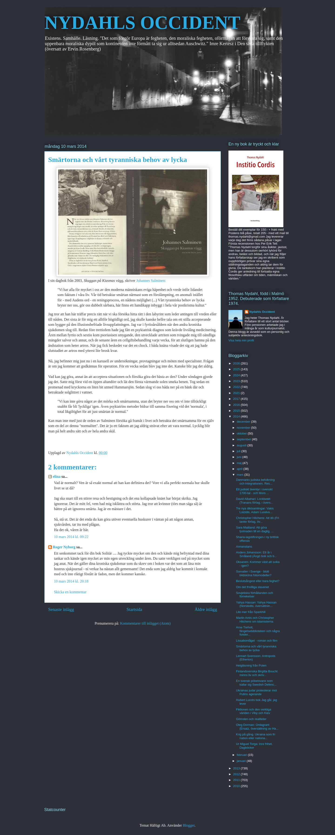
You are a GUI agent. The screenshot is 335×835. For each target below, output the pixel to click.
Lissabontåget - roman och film (256, 640)
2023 (237, 381)
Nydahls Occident (262, 311)
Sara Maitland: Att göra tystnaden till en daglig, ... (255, 529)
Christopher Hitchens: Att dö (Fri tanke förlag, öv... (257, 519)
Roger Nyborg (64, 547)
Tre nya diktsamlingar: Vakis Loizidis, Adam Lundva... (255, 510)
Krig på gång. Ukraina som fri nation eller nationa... (255, 736)
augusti (242, 445)
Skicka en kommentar (70, 592)
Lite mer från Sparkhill (250, 612)
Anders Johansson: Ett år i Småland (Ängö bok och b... (256, 554)
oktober (242, 433)
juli (239, 451)
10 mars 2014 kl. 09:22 (71, 537)
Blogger (189, 825)
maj (240, 463)
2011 (237, 780)
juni (239, 457)
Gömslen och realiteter (251, 719)
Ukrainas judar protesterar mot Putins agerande (256, 692)
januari (242, 761)
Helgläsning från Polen (251, 665)
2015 (237, 410)
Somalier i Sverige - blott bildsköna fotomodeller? (253, 573)
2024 (237, 375)
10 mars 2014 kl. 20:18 (71, 581)
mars (241, 474)
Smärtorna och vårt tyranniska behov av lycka (256, 648)
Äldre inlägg (206, 609)
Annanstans (244, 546)
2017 (237, 399)
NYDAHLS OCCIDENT (142, 22)
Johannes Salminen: (151, 281)
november (244, 427)
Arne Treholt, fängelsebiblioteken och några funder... (258, 631)
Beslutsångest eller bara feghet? (257, 581)
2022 (237, 387)
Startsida (134, 609)
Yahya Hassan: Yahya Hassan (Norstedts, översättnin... (256, 604)
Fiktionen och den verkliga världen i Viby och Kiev (253, 711)
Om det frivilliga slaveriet (252, 587)
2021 (237, 393)
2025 (237, 369)
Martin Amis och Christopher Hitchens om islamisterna (255, 619)
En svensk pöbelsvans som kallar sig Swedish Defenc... (256, 682)
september (244, 439)
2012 (237, 774)
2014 (237, 416)
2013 (237, 768)
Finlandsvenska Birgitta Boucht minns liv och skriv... (256, 673)
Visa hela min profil (241, 340)
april (240, 469)
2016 (237, 405)
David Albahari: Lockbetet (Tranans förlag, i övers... (254, 500)
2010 (237, 786)
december (244, 421)
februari (242, 755)
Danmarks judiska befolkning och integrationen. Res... (255, 481)
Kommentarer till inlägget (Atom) (145, 623)
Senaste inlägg (61, 609)
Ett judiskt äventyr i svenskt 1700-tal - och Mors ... (254, 491)
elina (56, 476)
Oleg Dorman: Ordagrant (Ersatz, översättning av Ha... (257, 726)
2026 (237, 363)
